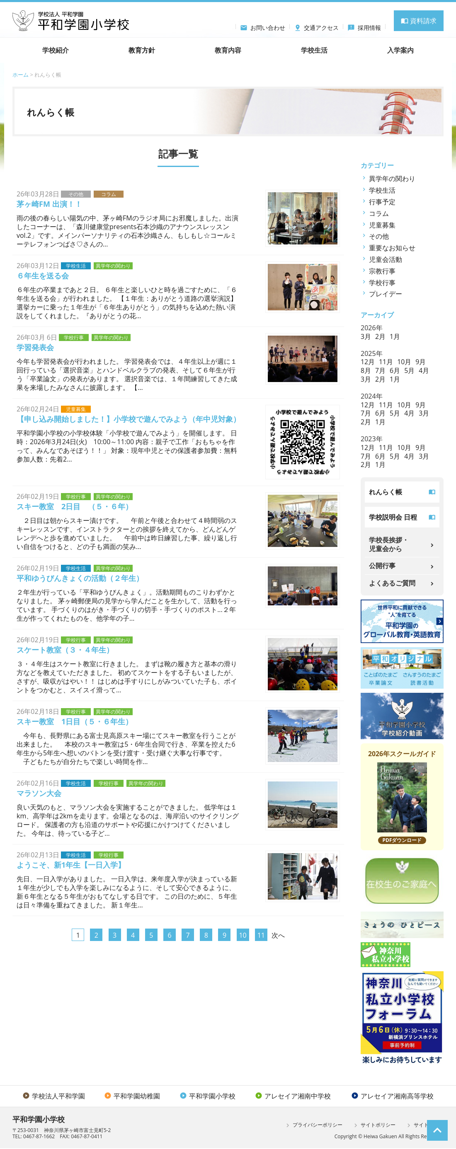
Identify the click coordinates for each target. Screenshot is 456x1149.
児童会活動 (385, 259)
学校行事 (382, 282)
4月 (424, 370)
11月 (386, 361)
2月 (380, 336)
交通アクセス (316, 26)
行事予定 (382, 201)
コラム (379, 213)
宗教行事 (382, 271)
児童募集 (382, 225)
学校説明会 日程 (393, 517)
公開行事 (382, 566)
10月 (405, 361)
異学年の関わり (392, 178)
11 (261, 935)
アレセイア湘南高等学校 (392, 1096)
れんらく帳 (385, 491)
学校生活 (382, 190)
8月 (366, 370)
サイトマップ (424, 1126)
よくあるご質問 (392, 583)
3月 (366, 336)
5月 (409, 370)
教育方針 (142, 50)
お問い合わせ (262, 26)
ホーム (20, 74)
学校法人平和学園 (53, 1096)
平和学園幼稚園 (132, 1096)
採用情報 (364, 26)
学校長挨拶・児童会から (389, 545)
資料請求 (419, 20)
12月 (368, 361)
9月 (421, 361)
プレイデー (385, 293)
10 (242, 935)
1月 (395, 336)
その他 (379, 236)
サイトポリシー (373, 1126)
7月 (380, 370)
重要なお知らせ (392, 247)
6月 (395, 370)
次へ (278, 935)
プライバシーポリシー (313, 1126)
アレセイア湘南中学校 (293, 1096)
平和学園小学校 (207, 1096)
